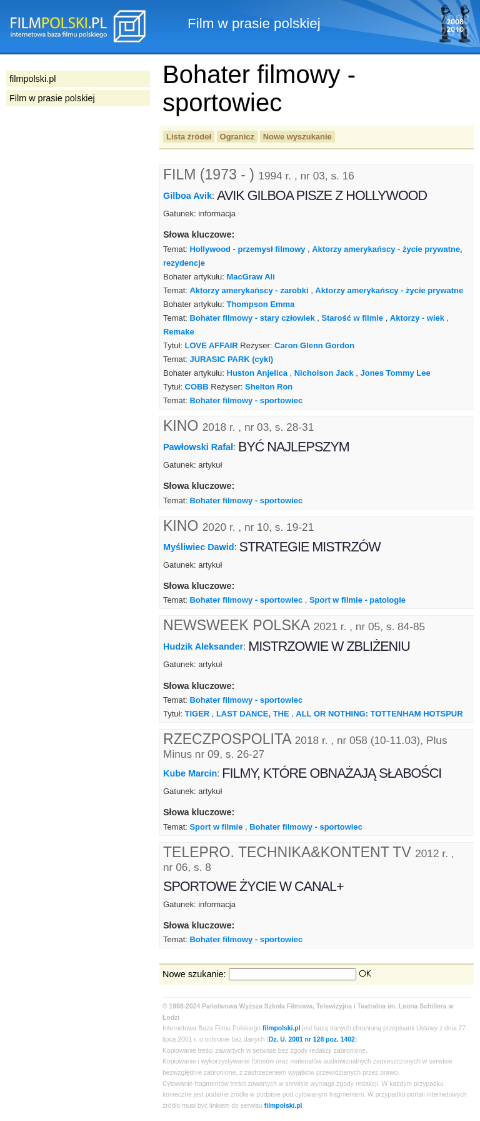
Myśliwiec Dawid (198, 546)
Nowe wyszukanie (297, 136)
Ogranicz (237, 136)
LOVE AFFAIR (211, 345)
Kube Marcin (190, 773)
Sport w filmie (215, 827)
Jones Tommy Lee (396, 373)
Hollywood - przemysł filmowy (247, 249)
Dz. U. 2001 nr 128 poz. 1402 (312, 1039)
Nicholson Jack (324, 373)
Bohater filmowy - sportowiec (245, 400)
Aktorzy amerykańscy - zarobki (248, 290)
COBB (197, 386)
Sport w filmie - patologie (357, 600)
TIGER (197, 713)
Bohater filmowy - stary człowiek (251, 318)
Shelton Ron (268, 386)
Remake (178, 331)
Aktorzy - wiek (417, 318)
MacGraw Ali (251, 276)
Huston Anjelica (257, 373)
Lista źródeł (188, 136)
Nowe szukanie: (194, 974)
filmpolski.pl (281, 1028)
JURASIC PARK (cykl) (231, 359)
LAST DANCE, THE (252, 713)
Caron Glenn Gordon (314, 345)
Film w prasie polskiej (52, 98)
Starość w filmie (352, 318)
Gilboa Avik (187, 196)
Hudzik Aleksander (203, 646)
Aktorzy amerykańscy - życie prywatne (389, 290)
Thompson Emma (261, 304)
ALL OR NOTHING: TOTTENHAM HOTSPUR (379, 713)
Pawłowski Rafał (198, 447)
